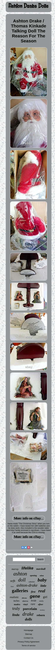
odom (42, 576)
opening (33, 575)
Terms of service (28, 645)
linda (16, 615)
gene (35, 596)
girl (45, 597)
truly (16, 608)
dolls (28, 619)
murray (15, 569)
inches (16, 601)
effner (40, 604)
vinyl (25, 604)
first (33, 591)
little (43, 585)
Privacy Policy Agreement (28, 642)
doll (22, 580)
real (41, 591)
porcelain (30, 609)
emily (41, 601)
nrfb (12, 581)
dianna (25, 601)
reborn (41, 615)
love (12, 586)
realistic (14, 597)
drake (28, 614)
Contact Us (28, 638)
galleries (20, 590)
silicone (24, 598)
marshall (40, 569)
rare (33, 604)
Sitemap (28, 634)
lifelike (27, 568)
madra (17, 604)
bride (33, 600)
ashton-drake (27, 585)
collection (32, 582)
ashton (20, 574)
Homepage (28, 630)
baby (42, 580)
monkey (42, 610)
